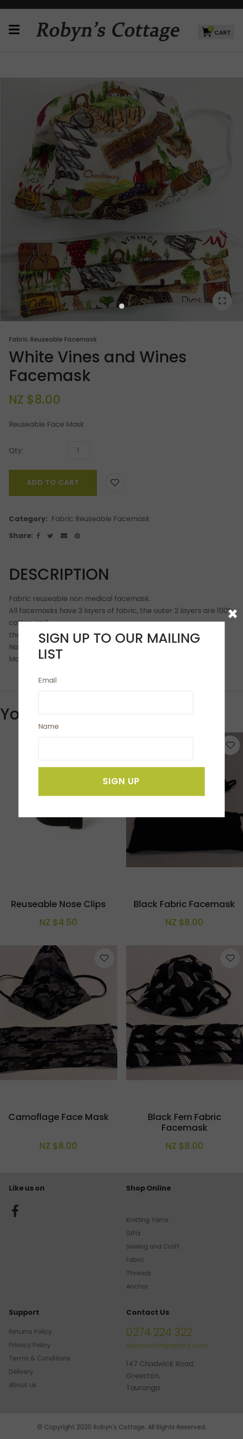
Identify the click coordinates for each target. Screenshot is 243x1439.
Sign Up (121, 781)
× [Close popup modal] (232, 614)
